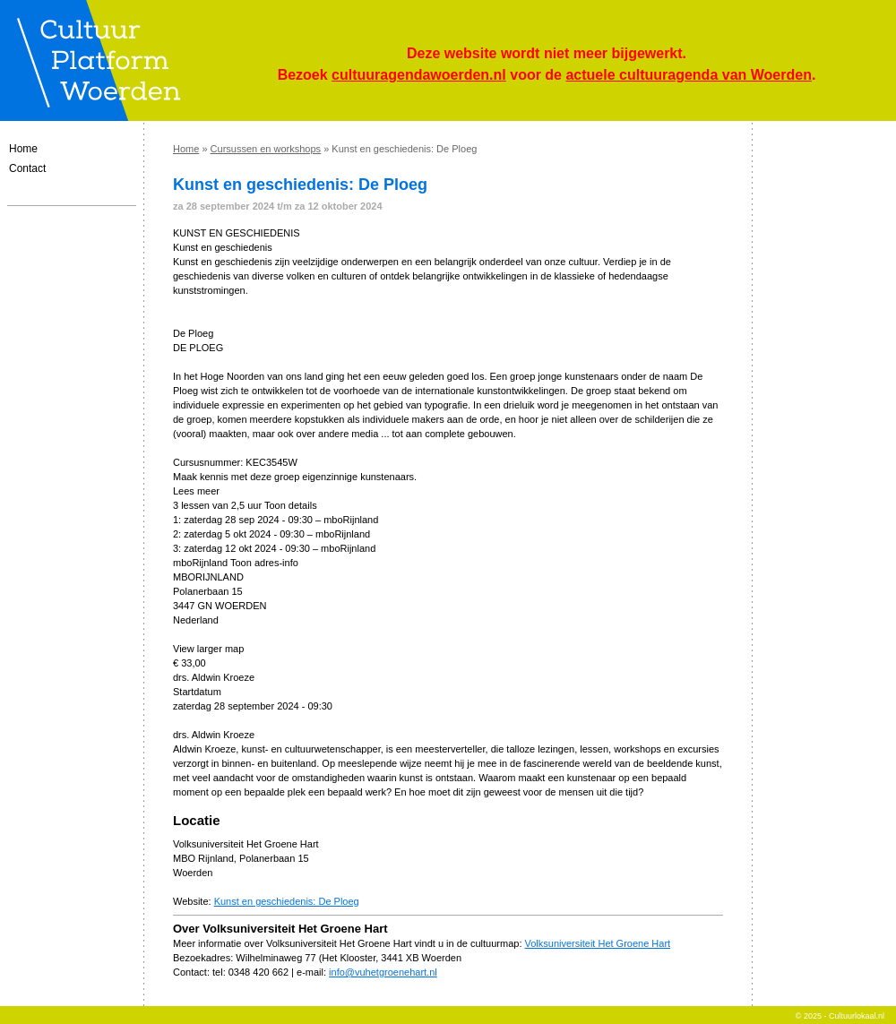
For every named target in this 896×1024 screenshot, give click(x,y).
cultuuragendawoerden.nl (419, 74)
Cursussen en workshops (266, 148)
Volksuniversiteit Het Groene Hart (598, 943)
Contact (27, 168)
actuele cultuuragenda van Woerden (688, 74)
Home (23, 148)
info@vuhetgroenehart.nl (383, 972)
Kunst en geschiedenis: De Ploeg (286, 901)
